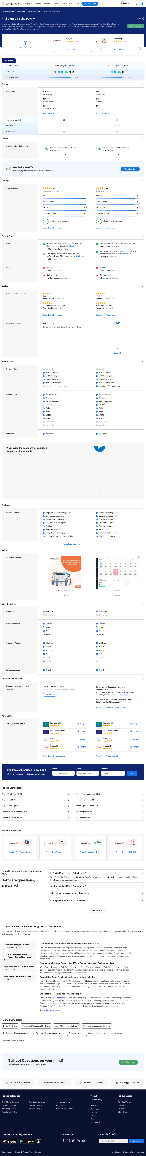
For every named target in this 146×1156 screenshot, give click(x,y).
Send (132, 773)
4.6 (138, 207)
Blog (77, 4)
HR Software (21, 11)
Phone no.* (105, 769)
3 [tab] (60, 589)
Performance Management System (17, 1033)
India (125, 3)
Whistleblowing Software (13, 1040)
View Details (48, 113)
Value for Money (49, 201)
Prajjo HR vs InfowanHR (85, 800)
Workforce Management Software (50, 1033)
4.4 (138, 202)
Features (46, 195)
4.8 (85, 213)
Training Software (76, 1033)
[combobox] (105, 773)
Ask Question (67, 4)
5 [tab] (63, 589)
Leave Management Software (66, 1026)
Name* (54, 769)
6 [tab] (64, 589)
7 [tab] (66, 589)
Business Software (8, 11)
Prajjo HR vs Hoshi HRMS (126, 853)
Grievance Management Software (96, 1026)
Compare (56, 4)
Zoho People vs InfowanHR (12, 817)
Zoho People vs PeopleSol (86, 817)
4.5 (138, 196)
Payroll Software (10, 1026)
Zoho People (119, 39)
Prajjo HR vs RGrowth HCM (12, 794)
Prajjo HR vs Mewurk (55, 852)
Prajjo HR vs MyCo (9, 800)
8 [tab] (68, 589)
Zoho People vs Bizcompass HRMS (15, 812)
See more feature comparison (73, 544)
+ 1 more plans (102, 113)
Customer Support (49, 213)
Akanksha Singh (52, 1010)
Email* (79, 769)
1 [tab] (64, 154)
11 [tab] (73, 589)
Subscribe (136, 1141)
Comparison (136, 26)
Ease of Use (47, 207)
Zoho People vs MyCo (84, 812)
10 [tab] (71, 589)
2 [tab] (65, 154)
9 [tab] (69, 589)
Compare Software (34, 11)
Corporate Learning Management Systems (105, 1033)
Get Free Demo (73, 49)
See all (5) (117, 595)
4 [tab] (61, 589)
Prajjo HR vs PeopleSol (10, 806)
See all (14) (64, 595)
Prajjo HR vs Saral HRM (90, 852)
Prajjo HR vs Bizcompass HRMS (88, 794)
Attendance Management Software (36, 1026)
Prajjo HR (70, 39)
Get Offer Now (130, 169)
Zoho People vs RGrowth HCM (87, 806)
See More (97, 910)
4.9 (85, 207)
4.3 (138, 213)
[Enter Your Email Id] (113, 1141)
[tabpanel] (118, 334)
